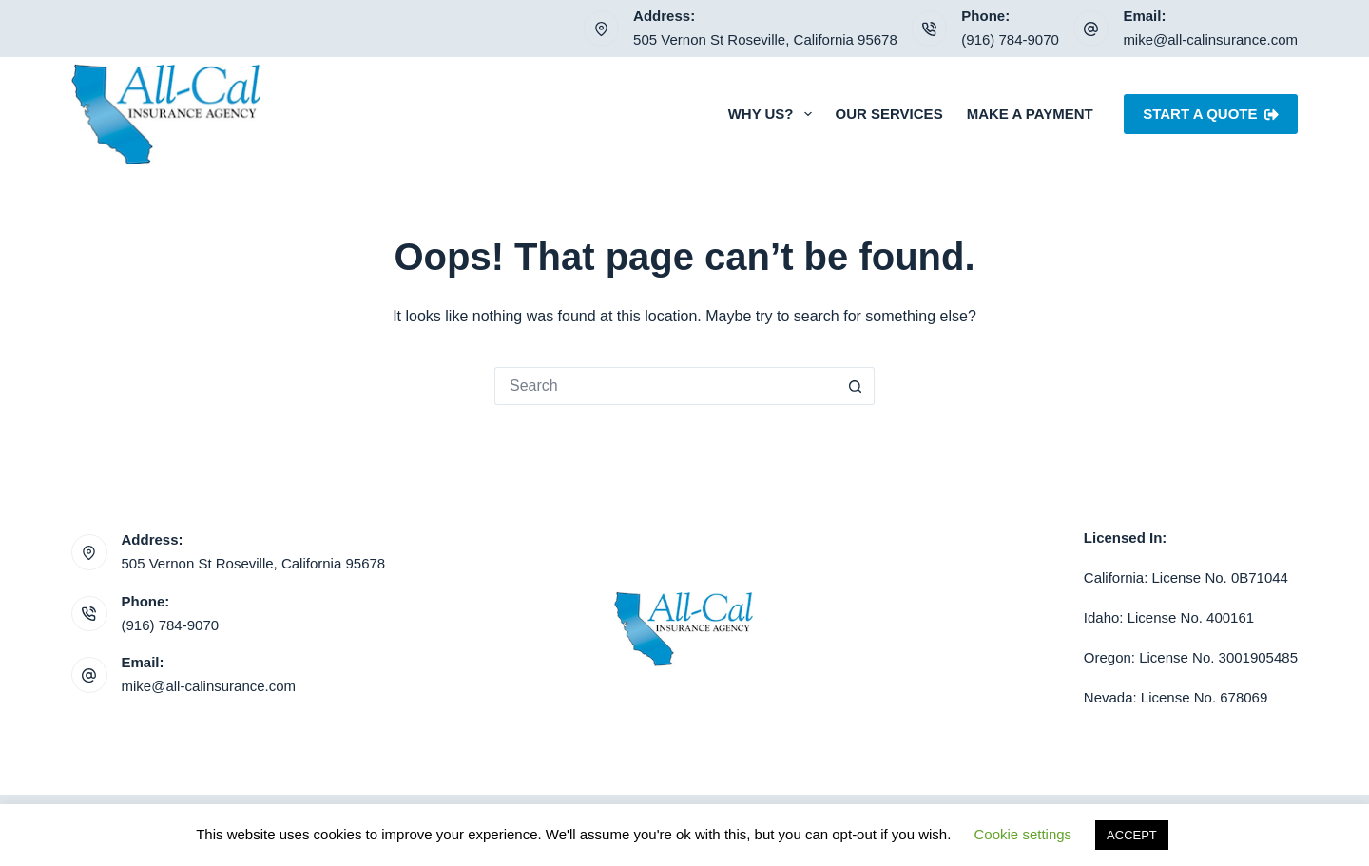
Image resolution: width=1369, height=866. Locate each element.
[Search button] (856, 386)
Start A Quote (1211, 114)
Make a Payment (1030, 114)
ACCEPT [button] (1132, 835)
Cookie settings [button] (1023, 834)
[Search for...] (665, 386)
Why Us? (773, 114)
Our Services (889, 114)
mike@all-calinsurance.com (1210, 39)
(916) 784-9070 (1010, 39)
